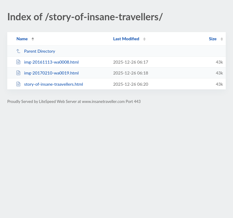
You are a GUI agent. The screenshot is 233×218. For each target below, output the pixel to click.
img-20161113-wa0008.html (47, 61)
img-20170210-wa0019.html (47, 72)
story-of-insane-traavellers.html (49, 84)
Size (213, 38)
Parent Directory (35, 51)
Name (22, 38)
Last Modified (126, 38)
